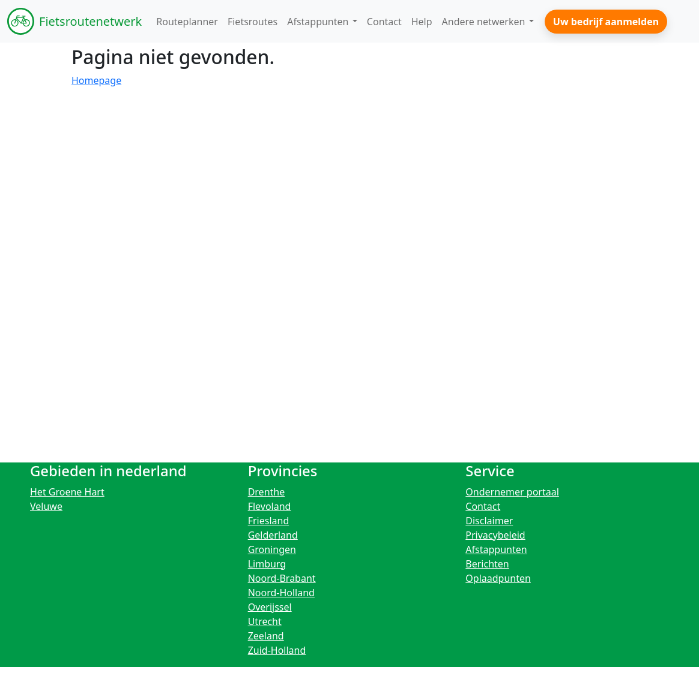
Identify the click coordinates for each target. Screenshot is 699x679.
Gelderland (273, 535)
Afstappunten (496, 549)
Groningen (272, 549)
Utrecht (265, 621)
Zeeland (266, 635)
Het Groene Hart (67, 491)
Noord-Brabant (282, 578)
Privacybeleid (495, 535)
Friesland (268, 520)
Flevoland (269, 506)
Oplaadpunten (498, 578)
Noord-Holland (281, 592)
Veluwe (46, 506)
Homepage (96, 80)
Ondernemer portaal (512, 491)
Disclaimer (489, 520)
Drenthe (266, 491)
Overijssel (270, 607)
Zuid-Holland (277, 650)
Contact (482, 506)
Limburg (267, 563)
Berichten (487, 563)
